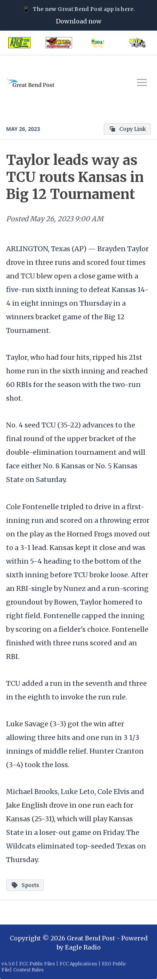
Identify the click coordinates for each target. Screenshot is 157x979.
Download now (79, 21)
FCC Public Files (37, 964)
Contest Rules (28, 970)
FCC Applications (78, 964)
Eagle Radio (83, 947)
